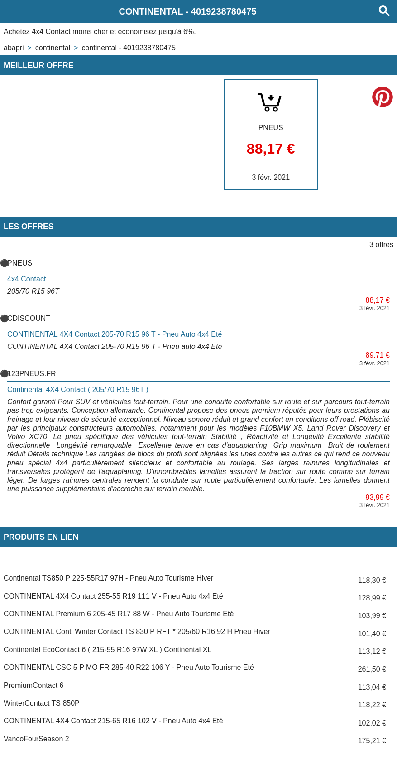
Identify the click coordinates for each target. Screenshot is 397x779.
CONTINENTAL (52, 48)
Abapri (14, 48)
